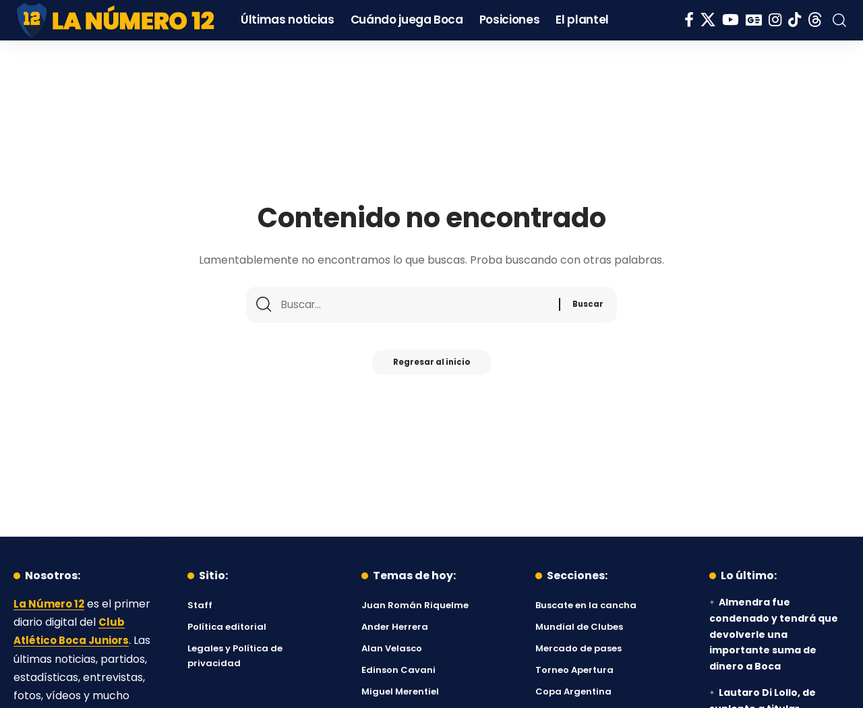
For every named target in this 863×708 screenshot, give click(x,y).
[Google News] (753, 19)
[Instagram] (775, 19)
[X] (708, 19)
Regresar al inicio (431, 366)
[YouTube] (730, 19)
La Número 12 (50, 604)
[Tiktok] (794, 19)
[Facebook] (689, 19)
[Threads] (815, 19)
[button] (839, 20)
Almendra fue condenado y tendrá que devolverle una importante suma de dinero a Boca (773, 634)
